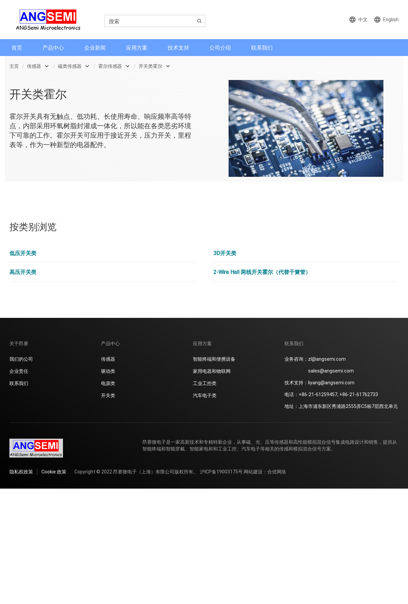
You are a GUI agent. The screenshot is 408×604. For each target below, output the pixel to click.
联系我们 (262, 47)
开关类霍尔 (150, 66)
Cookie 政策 (53, 471)
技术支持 (178, 47)
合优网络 (276, 471)
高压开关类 (22, 271)
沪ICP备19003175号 (221, 471)
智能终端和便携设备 (214, 359)
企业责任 (18, 371)
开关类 (108, 395)
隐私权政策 (21, 471)
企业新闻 (95, 47)
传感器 (34, 66)
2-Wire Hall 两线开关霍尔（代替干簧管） (262, 271)
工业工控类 (204, 383)
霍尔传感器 (110, 66)
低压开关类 (22, 252)
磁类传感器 (69, 66)
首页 (16, 47)
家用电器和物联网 (212, 371)
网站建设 (253, 471)
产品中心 (53, 47)
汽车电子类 (204, 395)
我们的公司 (21, 359)
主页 (14, 66)
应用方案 (136, 47)
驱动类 (108, 371)
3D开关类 (224, 252)
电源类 (108, 383)
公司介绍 (220, 47)
